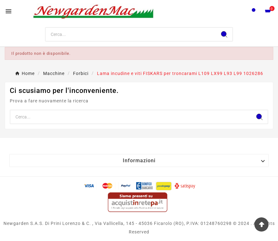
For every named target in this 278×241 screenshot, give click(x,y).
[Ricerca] (131, 34)
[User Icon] (253, 11)
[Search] (224, 34)
